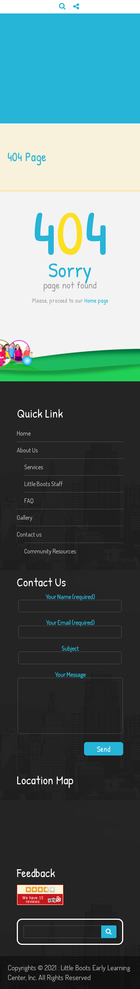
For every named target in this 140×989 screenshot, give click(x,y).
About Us (27, 450)
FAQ (29, 500)
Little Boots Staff (43, 484)
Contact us (29, 534)
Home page (96, 300)
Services (33, 467)
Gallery (24, 517)
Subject (70, 654)
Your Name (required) (70, 603)
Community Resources (50, 551)
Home (24, 433)
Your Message (70, 703)
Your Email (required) (70, 629)
